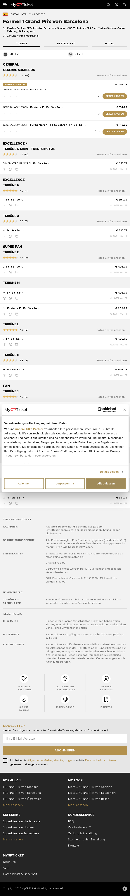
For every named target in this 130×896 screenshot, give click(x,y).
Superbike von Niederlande (21, 821)
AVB (5, 868)
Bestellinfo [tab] (66, 43)
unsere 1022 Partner (29, 429)
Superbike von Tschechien (21, 833)
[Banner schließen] (124, 410)
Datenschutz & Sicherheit (20, 874)
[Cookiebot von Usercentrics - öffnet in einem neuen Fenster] (100, 410)
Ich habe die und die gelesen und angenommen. (63, 762)
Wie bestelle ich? (79, 827)
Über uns (9, 862)
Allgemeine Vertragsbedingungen (50, 760)
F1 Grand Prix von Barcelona (22, 792)
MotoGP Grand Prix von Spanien (90, 787)
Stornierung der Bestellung (86, 839)
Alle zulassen (106, 483)
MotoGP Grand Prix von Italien (88, 799)
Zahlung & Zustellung (82, 833)
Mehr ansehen (13, 805)
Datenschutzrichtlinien (100, 760)
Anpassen (65, 483)
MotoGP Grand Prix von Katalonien (92, 792)
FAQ (71, 821)
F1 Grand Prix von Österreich (22, 799)
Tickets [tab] (21, 43)
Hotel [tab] (109, 43)
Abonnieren (65, 750)
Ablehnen (24, 483)
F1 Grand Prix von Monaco (20, 787)
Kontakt (73, 845)
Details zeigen (109, 471)
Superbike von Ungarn (18, 827)
